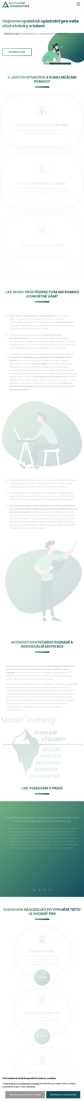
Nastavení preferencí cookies (25, 1094)
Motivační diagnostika (19, 4)
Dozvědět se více (17, 52)
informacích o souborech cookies (22, 1083)
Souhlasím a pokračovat (63, 1094)
